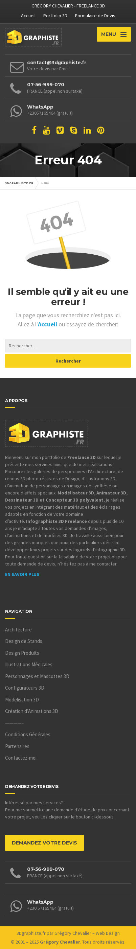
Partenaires (17, 746)
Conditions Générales (27, 734)
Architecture (18, 629)
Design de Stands (23, 641)
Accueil (28, 16)
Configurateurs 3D (24, 688)
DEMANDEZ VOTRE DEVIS (44, 843)
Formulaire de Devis (95, 16)
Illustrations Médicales (28, 664)
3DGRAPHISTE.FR (19, 183)
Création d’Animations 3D (31, 711)
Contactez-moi (21, 758)
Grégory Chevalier (72, 933)
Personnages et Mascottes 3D (37, 676)
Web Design (108, 933)
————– (14, 723)
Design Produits (22, 653)
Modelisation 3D (22, 699)
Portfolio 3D (55, 16)
